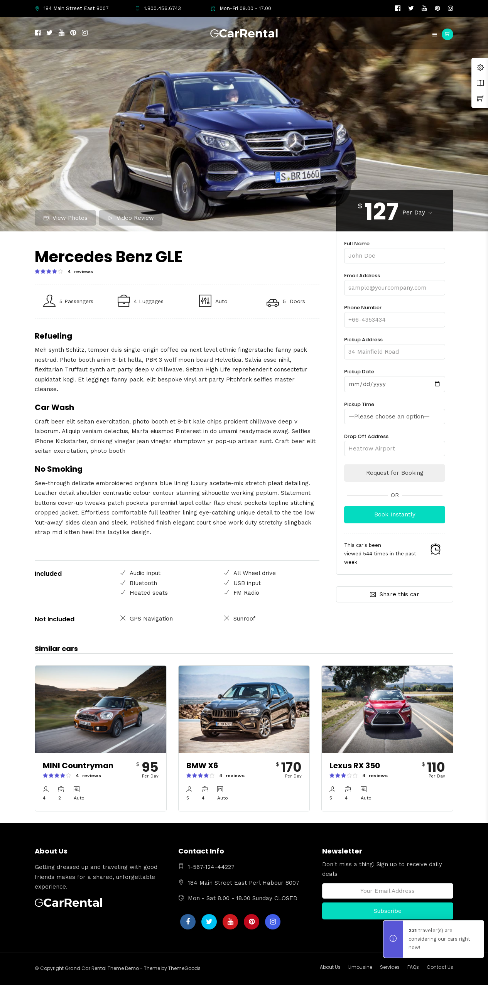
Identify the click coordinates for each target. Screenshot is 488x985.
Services (390, 967)
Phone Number (394, 314)
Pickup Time (394, 410)
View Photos (66, 217)
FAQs (413, 967)
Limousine (360, 967)
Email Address (394, 282)
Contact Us (440, 967)
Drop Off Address (394, 442)
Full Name (394, 250)
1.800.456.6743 (158, 8)
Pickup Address (394, 346)
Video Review (131, 217)
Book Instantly (394, 514)
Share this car (394, 593)
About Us (330, 967)
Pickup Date (394, 378)
